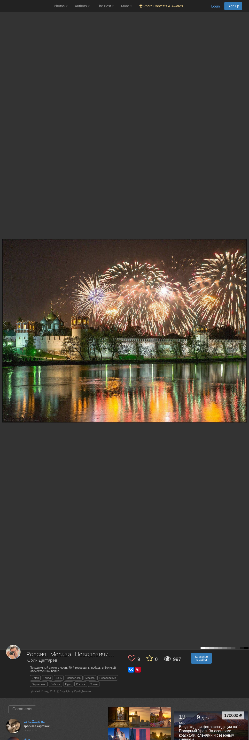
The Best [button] (105, 6)
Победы (55, 684)
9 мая (35, 677)
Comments (22, 709)
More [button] (126, 6)
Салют (94, 684)
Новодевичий (107, 677)
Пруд (68, 684)
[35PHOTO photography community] (26, 6)
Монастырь (74, 677)
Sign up (233, 6)
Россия (80, 684)
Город (47, 677)
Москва (90, 677)
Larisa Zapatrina (34, 721)
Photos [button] (61, 6)
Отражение (39, 684)
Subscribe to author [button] (201, 658)
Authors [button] (82, 6)
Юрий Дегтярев (41, 660)
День (59, 677)
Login (215, 6)
